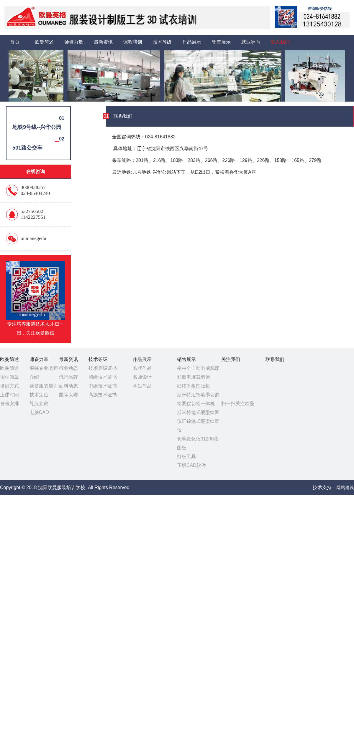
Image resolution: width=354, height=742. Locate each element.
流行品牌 (68, 377)
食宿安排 (9, 403)
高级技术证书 (102, 394)
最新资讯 (103, 41)
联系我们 (280, 41)
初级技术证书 (102, 377)
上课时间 (9, 394)
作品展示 (191, 41)
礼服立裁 (39, 403)
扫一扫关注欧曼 (237, 403)
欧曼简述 (44, 41)
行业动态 (68, 368)
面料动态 (68, 385)
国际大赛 (68, 394)
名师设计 (142, 377)
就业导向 (250, 41)
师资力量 (73, 41)
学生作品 (142, 385)
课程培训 (132, 41)
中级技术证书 (102, 385)
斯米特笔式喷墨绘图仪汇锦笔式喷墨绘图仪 (198, 421)
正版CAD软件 (191, 465)
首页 (14, 41)
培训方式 (9, 385)
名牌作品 (142, 368)
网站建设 (345, 487)
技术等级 (162, 41)
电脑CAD (39, 412)
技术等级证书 (102, 368)
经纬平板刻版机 (193, 385)
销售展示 (221, 41)
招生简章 (9, 377)
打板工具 (186, 456)
